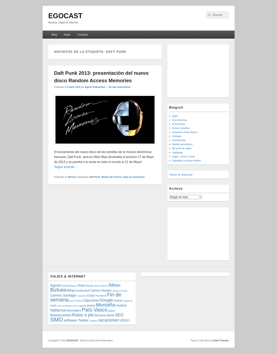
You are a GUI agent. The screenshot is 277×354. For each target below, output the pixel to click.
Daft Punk (94, 177)
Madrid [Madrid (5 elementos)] (91, 305)
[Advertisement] (198, 70)
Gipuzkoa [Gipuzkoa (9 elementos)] (91, 300)
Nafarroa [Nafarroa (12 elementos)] (58, 310)
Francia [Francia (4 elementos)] (79, 300)
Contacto (82, 34)
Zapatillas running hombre (186, 160)
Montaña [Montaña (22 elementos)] (105, 304)
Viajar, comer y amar (183, 156)
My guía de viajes (182, 148)
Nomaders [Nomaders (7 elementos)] (73, 310)
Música (72, 177)
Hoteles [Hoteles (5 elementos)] (118, 300)
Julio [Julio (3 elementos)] (59, 306)
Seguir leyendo (66, 167)
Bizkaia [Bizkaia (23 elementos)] (58, 290)
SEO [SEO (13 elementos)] (119, 314)
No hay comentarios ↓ (120, 87)
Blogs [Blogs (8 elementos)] (71, 290)
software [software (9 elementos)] (70, 320)
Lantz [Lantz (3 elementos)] (74, 306)
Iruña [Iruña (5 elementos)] (53, 305)
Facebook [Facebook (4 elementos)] (101, 295)
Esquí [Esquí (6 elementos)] (91, 295)
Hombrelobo (179, 140)
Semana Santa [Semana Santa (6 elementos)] (104, 315)
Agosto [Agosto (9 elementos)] (55, 285)
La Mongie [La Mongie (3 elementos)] (67, 306)
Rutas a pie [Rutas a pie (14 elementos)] (83, 314)
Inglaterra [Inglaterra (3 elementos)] (128, 301)
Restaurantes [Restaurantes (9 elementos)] (61, 315)
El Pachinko (178, 124)
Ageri (175, 116)
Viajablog (177, 152)
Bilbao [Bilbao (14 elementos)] (115, 285)
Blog (54, 34)
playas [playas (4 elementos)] (111, 310)
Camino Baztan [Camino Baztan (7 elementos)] (101, 290)
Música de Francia (111, 177)
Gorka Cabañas (181, 128)
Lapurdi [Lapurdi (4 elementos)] (82, 305)
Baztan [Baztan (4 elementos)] (90, 285)
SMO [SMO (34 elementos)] (56, 319)
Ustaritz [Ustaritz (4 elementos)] (93, 320)
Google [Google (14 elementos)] (106, 300)
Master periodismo (182, 144)
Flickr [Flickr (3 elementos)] (71, 301)
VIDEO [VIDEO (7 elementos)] (124, 320)
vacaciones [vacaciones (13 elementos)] (108, 320)
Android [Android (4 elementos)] (66, 285)
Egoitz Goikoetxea (95, 87)
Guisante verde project (184, 132)
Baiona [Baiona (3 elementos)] (74, 286)
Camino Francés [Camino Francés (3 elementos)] (119, 291)
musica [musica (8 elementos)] (121, 305)
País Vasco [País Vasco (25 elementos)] (94, 310)
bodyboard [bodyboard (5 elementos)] (82, 290)
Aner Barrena (179, 120)
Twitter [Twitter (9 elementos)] (83, 320)
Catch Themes (221, 340)
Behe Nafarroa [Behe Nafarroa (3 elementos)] (101, 286)
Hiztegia (176, 136)
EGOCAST (65, 16)
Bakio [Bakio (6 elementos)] (82, 285)
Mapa (67, 34)
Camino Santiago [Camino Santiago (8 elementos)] (63, 295)
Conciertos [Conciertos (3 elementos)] (82, 296)
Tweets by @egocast (181, 174)
